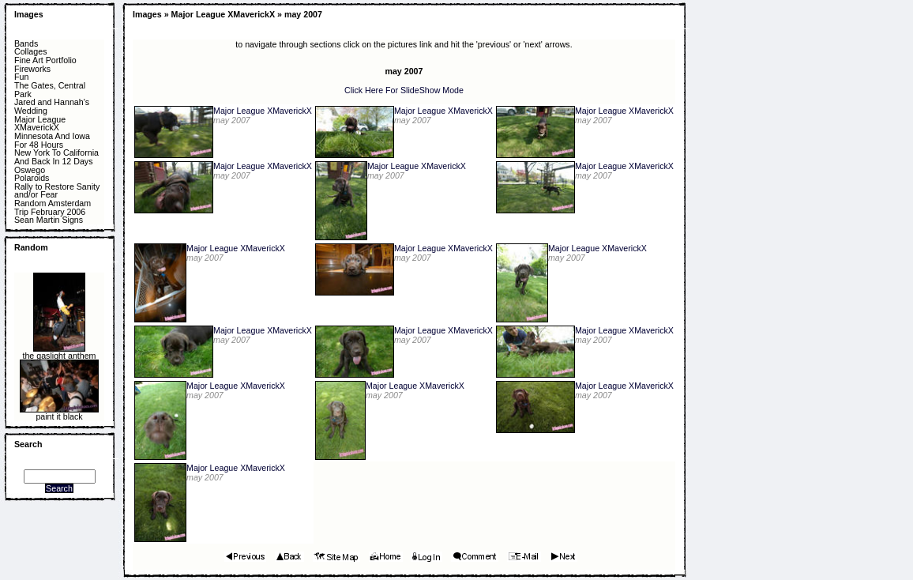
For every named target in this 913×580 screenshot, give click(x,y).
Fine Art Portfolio (45, 60)
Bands (26, 44)
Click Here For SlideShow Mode (404, 90)
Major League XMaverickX (40, 123)
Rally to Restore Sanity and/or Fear (57, 191)
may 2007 (303, 14)
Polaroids (31, 178)
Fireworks (32, 69)
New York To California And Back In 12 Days (56, 157)
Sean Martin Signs (48, 220)
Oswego (29, 170)
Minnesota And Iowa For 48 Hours (52, 140)
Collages (30, 51)
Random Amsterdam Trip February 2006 (52, 207)
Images (28, 14)
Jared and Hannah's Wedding (51, 106)
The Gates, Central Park (49, 89)
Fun (21, 77)
